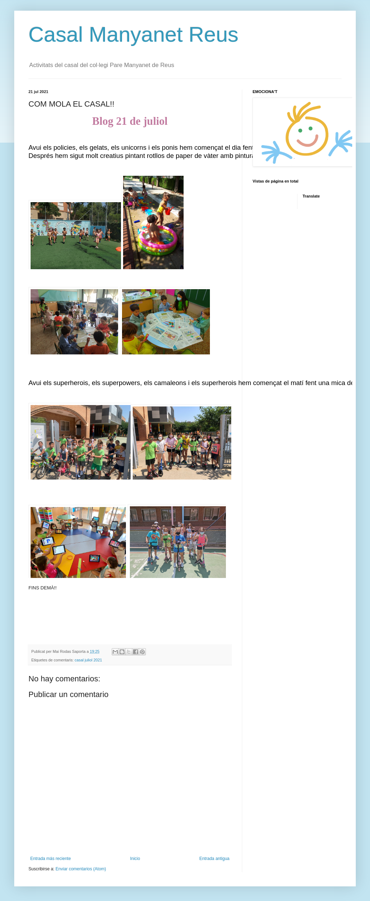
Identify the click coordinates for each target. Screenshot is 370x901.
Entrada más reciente (50, 858)
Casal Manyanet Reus (133, 34)
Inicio (135, 858)
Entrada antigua (214, 858)
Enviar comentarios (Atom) (81, 868)
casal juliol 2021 (88, 660)
